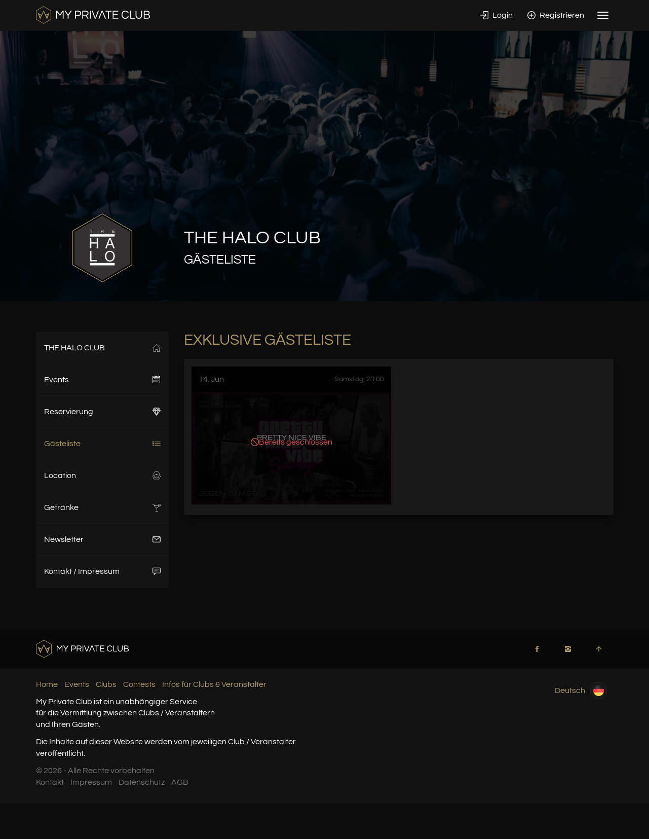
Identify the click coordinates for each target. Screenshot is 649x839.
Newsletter (102, 539)
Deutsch (581, 690)
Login (496, 15)
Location (102, 475)
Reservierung (102, 411)
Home (47, 684)
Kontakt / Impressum (102, 571)
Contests (139, 684)
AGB (179, 782)
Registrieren (555, 15)
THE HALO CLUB (102, 347)
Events (102, 379)
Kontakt (50, 782)
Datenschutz (142, 782)
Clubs (106, 684)
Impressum (91, 782)
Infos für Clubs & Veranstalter (214, 684)
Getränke (102, 507)
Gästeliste (102, 443)
